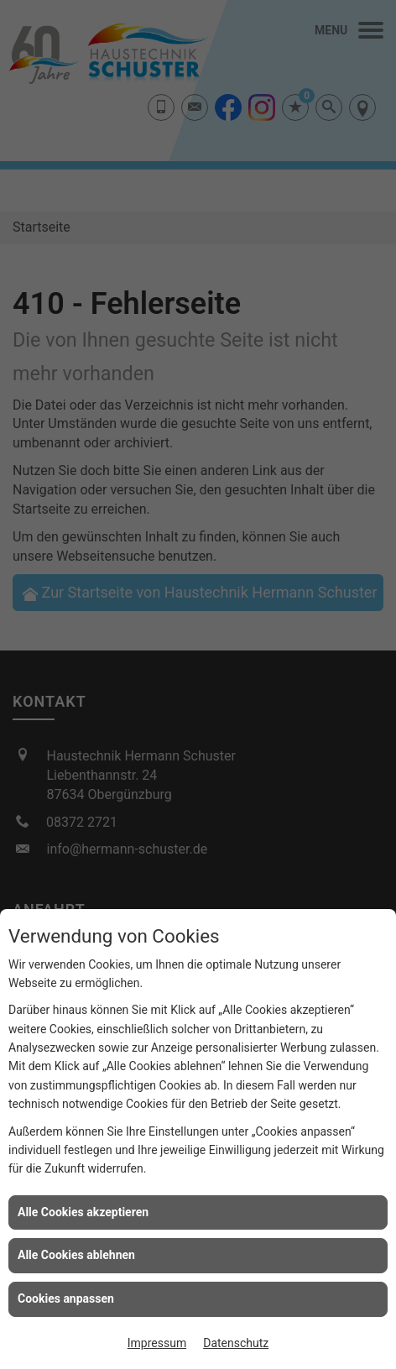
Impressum (157, 1343)
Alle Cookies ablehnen (76, 1255)
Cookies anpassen (66, 1298)
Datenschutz (235, 1343)
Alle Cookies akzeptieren (83, 1212)
